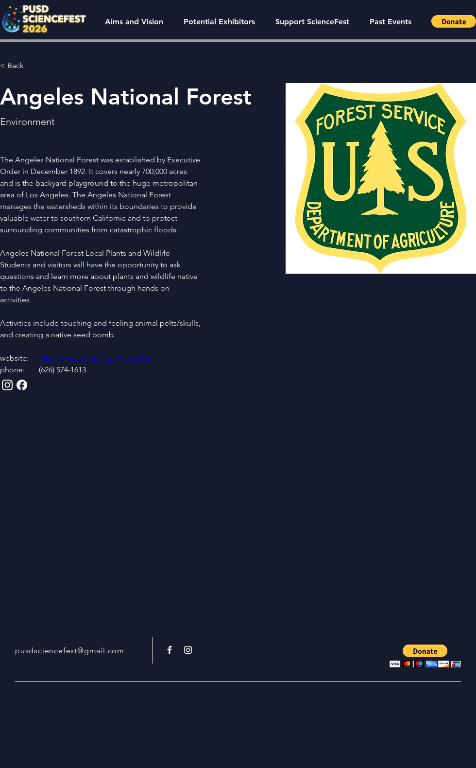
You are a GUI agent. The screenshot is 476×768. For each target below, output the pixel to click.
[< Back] (19, 66)
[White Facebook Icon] (169, 650)
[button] (390, 21)
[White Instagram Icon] (188, 650)
